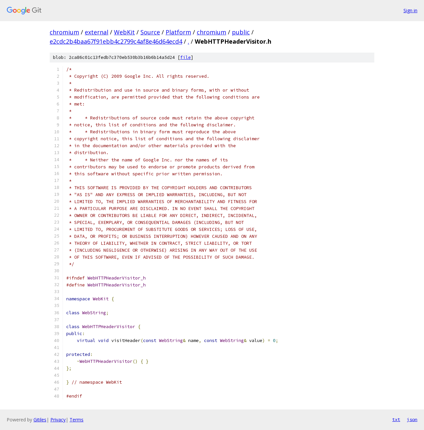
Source (150, 32)
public (241, 32)
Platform (178, 32)
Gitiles (39, 419)
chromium (64, 32)
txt (396, 419)
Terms (76, 419)
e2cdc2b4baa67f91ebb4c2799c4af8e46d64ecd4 (116, 41)
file (185, 57)
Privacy (58, 419)
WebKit (124, 32)
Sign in (410, 10)
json (412, 419)
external (96, 32)
